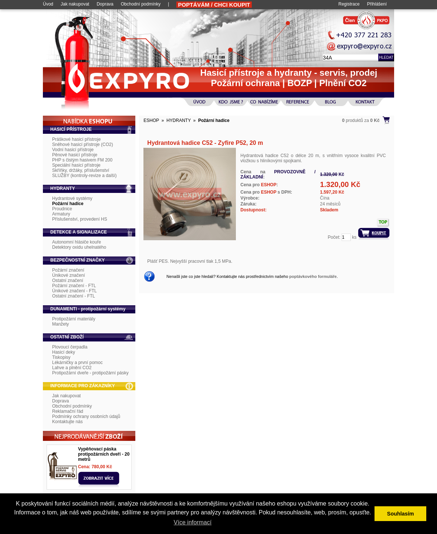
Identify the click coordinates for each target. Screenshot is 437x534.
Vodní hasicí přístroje (73, 149)
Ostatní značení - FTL (73, 296)
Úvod (48, 4)
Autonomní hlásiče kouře (76, 242)
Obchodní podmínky (140, 4)
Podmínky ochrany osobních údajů (86, 416)
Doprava (104, 4)
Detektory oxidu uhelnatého (79, 247)
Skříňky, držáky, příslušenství (80, 170)
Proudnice (62, 208)
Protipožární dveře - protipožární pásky (90, 372)
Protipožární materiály (73, 319)
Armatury (61, 214)
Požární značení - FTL (74, 285)
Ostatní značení (67, 280)
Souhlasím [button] (400, 514)
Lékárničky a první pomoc (77, 362)
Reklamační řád (67, 411)
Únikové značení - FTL (74, 290)
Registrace (348, 4)
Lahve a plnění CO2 (72, 367)
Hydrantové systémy (72, 198)
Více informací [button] (192, 522)
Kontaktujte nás (67, 421)
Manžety (60, 324)
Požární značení (68, 270)
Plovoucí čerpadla (69, 347)
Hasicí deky (63, 352)
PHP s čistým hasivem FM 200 (82, 160)
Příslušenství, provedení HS (79, 219)
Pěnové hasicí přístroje (74, 154)
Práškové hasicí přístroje (76, 139)
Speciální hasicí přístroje (76, 165)
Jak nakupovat (75, 4)
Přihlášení (377, 4)
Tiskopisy (61, 357)
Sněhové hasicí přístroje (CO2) (82, 144)
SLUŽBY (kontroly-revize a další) (84, 175)
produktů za (360, 120)
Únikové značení (68, 275)
